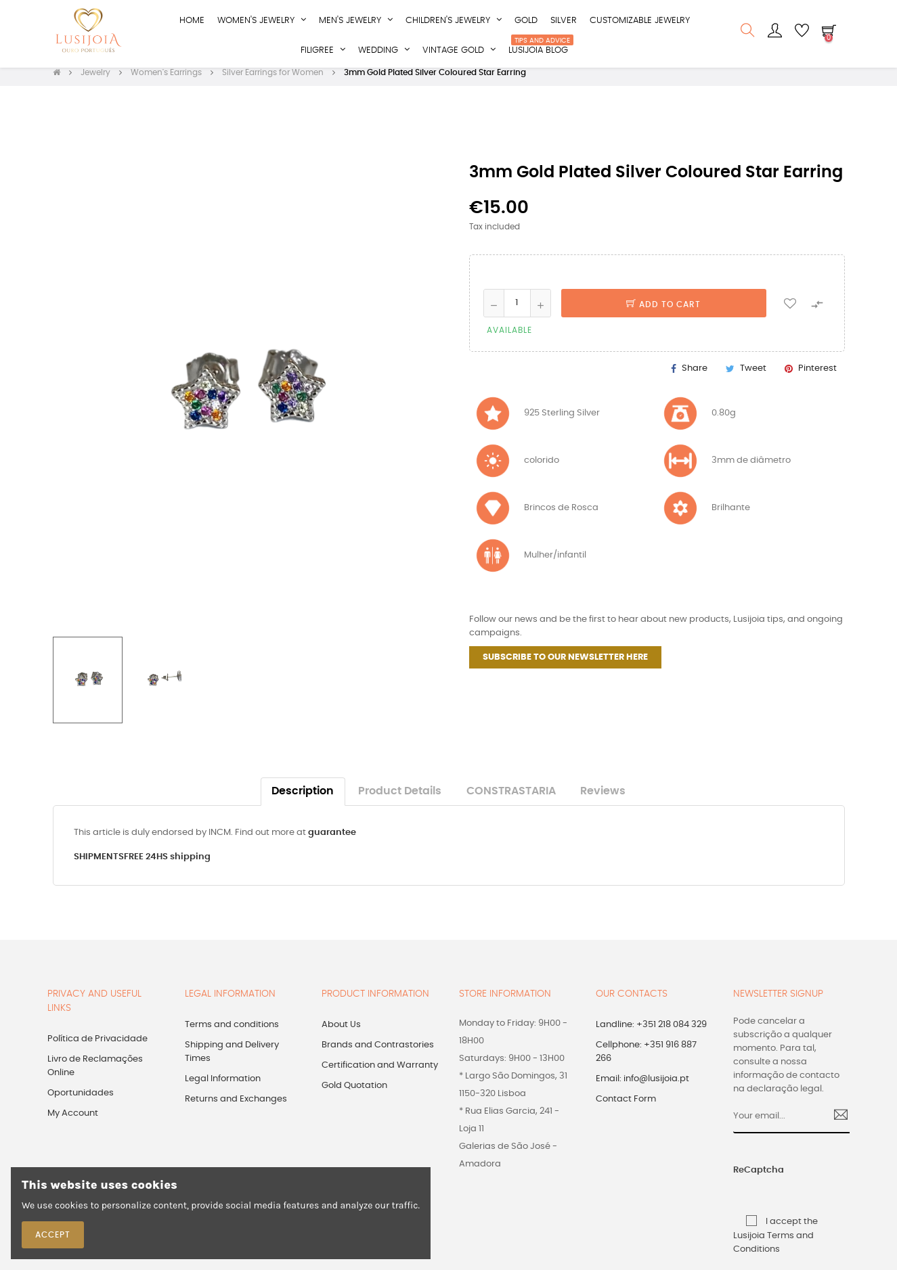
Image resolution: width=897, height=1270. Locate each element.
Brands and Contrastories (378, 1053)
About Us (341, 1032)
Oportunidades (80, 1101)
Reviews (603, 800)
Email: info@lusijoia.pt (642, 1087)
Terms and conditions (232, 1032)
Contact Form (626, 1107)
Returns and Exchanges (236, 1107)
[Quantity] (517, 311)
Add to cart (663, 313)
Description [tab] (302, 800)
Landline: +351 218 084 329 (651, 1032)
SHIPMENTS (99, 865)
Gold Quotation (354, 1093)
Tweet (753, 376)
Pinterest (817, 376)
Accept (52, 1235)
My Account (72, 1121)
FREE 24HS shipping (167, 865)
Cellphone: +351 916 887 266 (646, 1060)
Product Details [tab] (399, 800)
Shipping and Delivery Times (232, 1060)
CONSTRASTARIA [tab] (511, 800)
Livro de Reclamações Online (95, 1074)
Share (694, 376)
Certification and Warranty (380, 1073)
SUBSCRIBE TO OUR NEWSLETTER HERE (565, 666)
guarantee (332, 841)
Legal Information (223, 1087)
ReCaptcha (745, 1179)
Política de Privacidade (97, 1047)
